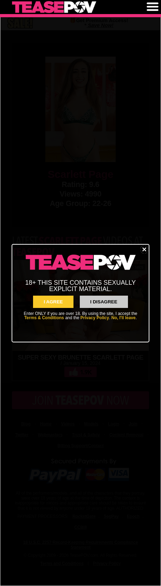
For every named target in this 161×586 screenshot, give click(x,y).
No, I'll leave (123, 317)
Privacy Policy (94, 317)
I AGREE (53, 301)
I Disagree (103, 301)
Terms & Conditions (44, 317)
